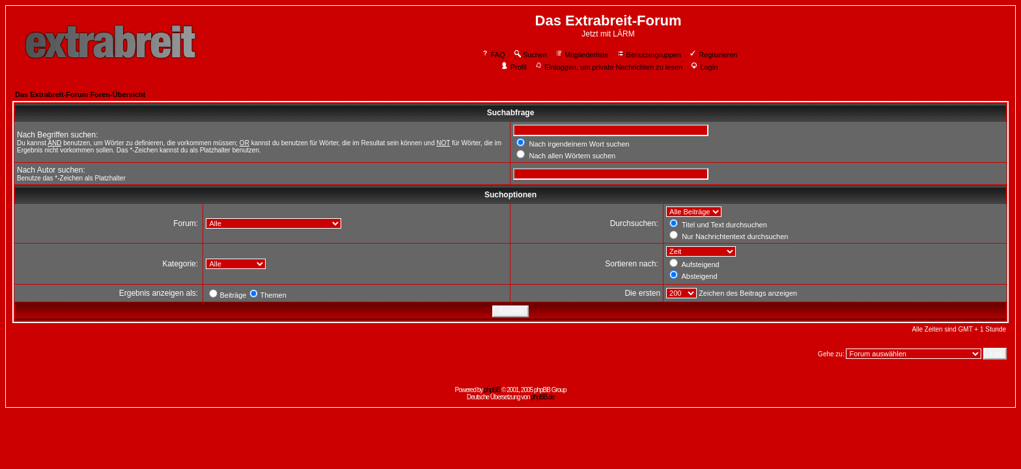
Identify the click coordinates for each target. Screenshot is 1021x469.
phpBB (492, 389)
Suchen (530, 55)
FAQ (493, 55)
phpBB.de (542, 397)
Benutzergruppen (649, 55)
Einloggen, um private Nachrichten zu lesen (608, 67)
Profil (514, 67)
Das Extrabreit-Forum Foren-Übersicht (80, 94)
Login (704, 67)
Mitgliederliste (581, 55)
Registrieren (713, 55)
